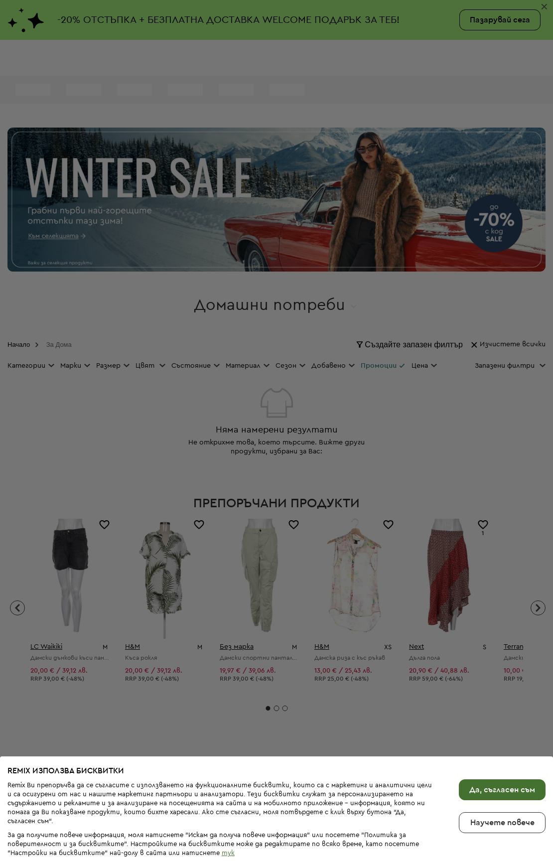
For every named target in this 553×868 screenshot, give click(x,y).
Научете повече (502, 807)
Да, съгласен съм (502, 774)
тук (228, 837)
